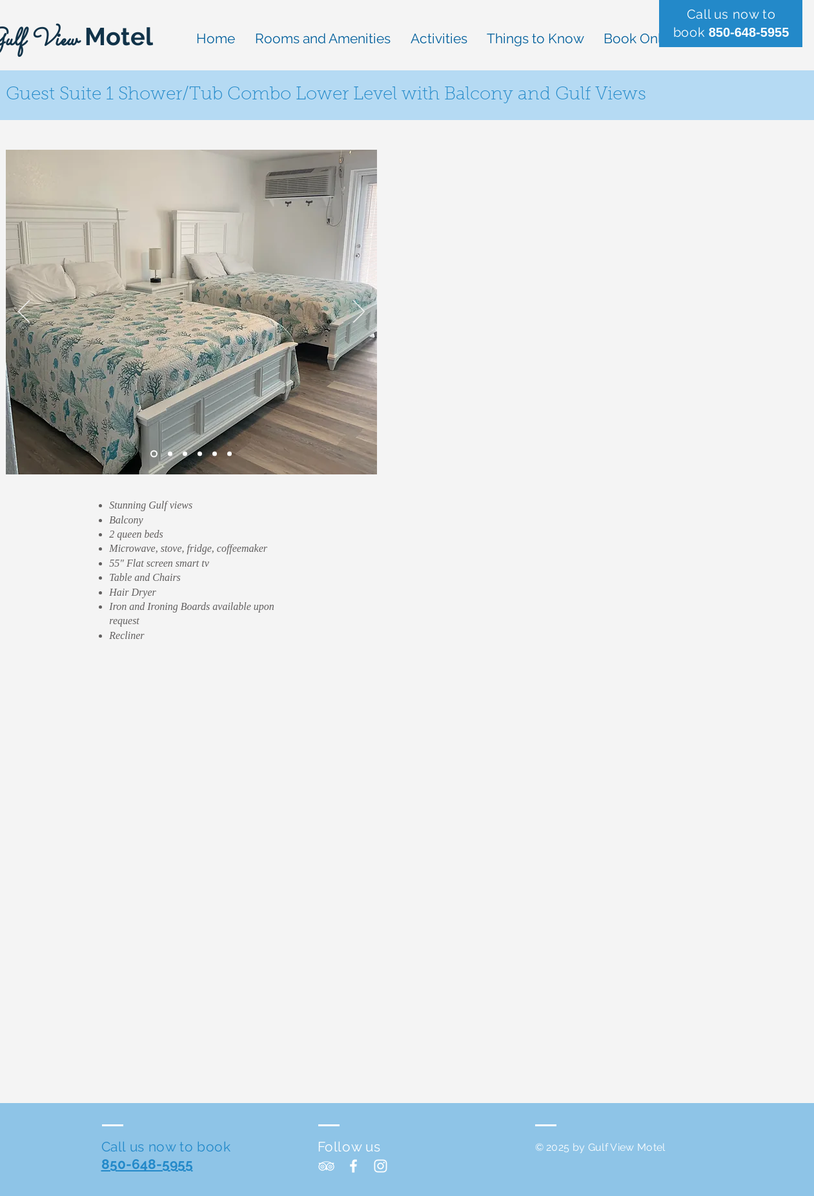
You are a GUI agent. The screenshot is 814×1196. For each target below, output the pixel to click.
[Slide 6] (229, 454)
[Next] (359, 312)
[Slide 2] (170, 454)
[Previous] (24, 312)
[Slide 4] (200, 454)
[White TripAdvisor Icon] (326, 1166)
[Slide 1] (154, 454)
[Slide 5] (214, 454)
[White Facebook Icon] (353, 1166)
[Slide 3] (185, 454)
